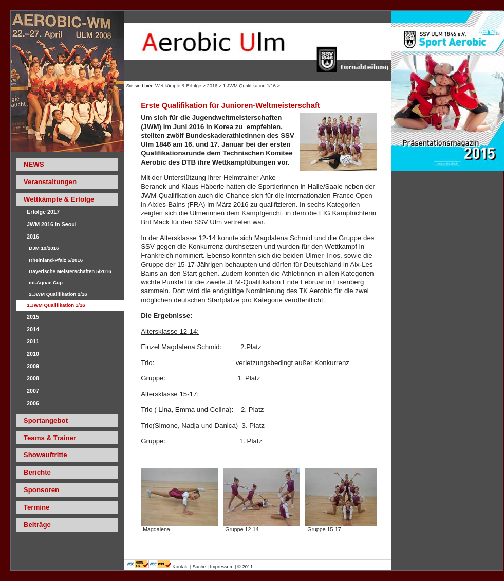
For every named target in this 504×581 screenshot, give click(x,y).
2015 (33, 317)
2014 (33, 329)
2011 (33, 341)
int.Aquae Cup (46, 282)
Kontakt (181, 566)
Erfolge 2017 (43, 212)
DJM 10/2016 (44, 248)
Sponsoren (41, 490)
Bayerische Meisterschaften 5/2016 (70, 271)
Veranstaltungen (50, 182)
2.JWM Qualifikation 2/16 (58, 294)
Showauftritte (45, 455)
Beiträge (37, 525)
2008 (33, 378)
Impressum (222, 566)
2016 (212, 85)
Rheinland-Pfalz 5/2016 (56, 260)
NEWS (34, 164)
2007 (33, 391)
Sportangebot (46, 420)
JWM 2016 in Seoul (52, 224)
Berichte (37, 472)
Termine (37, 507)
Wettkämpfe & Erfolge (178, 85)
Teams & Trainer (50, 438)
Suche (199, 566)
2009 (33, 366)
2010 (33, 354)
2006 (33, 403)
